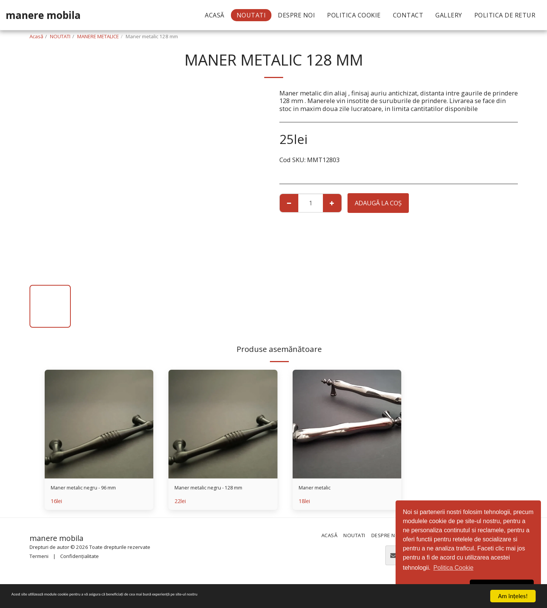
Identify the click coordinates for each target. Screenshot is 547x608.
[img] (99, 424)
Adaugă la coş (378, 202)
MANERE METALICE (98, 36)
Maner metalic (320, 489)
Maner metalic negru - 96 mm (94, 489)
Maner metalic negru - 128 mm (220, 489)
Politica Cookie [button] (453, 567)
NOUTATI (60, 36)
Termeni (39, 558)
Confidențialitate (79, 558)
